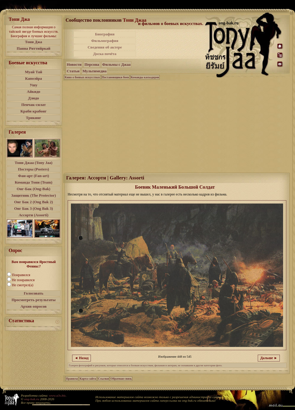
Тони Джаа (134, 20)
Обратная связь (121, 378)
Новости (74, 64)
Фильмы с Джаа (116, 64)
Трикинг (33, 117)
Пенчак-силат (33, 104)
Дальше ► (268, 358)
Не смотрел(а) (22, 285)
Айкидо (33, 91)
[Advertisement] (168, 53)
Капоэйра (33, 78)
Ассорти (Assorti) (34, 215)
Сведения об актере (105, 47)
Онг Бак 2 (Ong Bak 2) (33, 202)
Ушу (34, 85)
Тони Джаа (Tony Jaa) (33, 162)
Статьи (73, 71)
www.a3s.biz (57, 395)
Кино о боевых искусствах (82, 77)
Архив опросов (34, 306)
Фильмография (104, 40)
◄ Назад (81, 358)
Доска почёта (104, 53)
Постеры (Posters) (33, 169)
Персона (91, 64)
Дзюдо (33, 98)
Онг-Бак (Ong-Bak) (33, 189)
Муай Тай (33, 72)
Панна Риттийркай (33, 48)
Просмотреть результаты (34, 300)
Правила (72, 378)
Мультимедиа (95, 71)
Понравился (21, 275)
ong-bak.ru (31, 399)
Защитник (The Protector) (33, 195)
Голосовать (34, 293)
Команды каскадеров (145, 77)
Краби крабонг (34, 111)
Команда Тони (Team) (33, 182)
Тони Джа (33, 42)
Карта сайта (88, 378)
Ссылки (103, 378)
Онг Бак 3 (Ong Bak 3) (33, 208)
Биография (105, 34)
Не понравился (23, 280)
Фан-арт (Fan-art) (33, 175)
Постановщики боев (115, 77)
